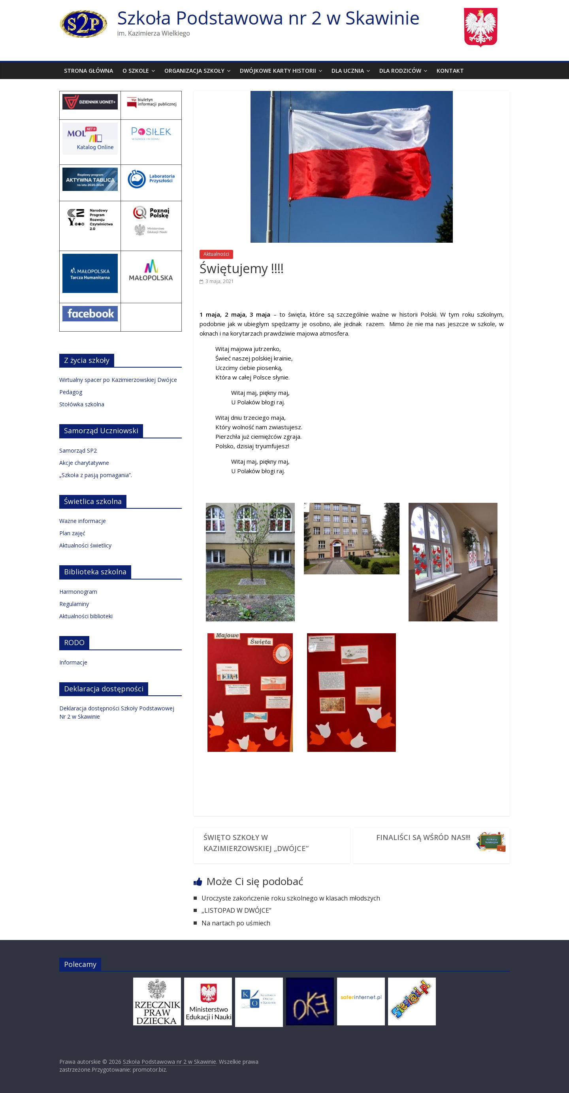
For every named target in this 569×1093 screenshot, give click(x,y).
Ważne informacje (82, 521)
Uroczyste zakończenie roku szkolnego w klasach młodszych (291, 898)
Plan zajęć (72, 533)
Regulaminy (74, 604)
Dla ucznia (348, 70)
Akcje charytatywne (84, 462)
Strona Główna (88, 70)
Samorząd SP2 (78, 450)
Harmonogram (78, 591)
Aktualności (216, 254)
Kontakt (450, 70)
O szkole (135, 70)
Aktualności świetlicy (85, 545)
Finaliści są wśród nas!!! (423, 837)
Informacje (73, 662)
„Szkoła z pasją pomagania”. (95, 475)
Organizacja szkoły (194, 70)
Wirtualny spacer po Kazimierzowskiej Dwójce (118, 379)
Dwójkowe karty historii (278, 70)
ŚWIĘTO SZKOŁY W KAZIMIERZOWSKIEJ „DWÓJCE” (256, 842)
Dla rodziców (400, 70)
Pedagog (70, 392)
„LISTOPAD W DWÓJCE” (236, 910)
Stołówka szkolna (81, 404)
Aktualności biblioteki (86, 616)
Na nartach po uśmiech (236, 923)
